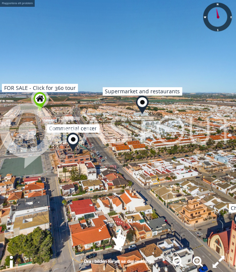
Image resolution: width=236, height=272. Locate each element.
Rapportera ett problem (17, 3)
